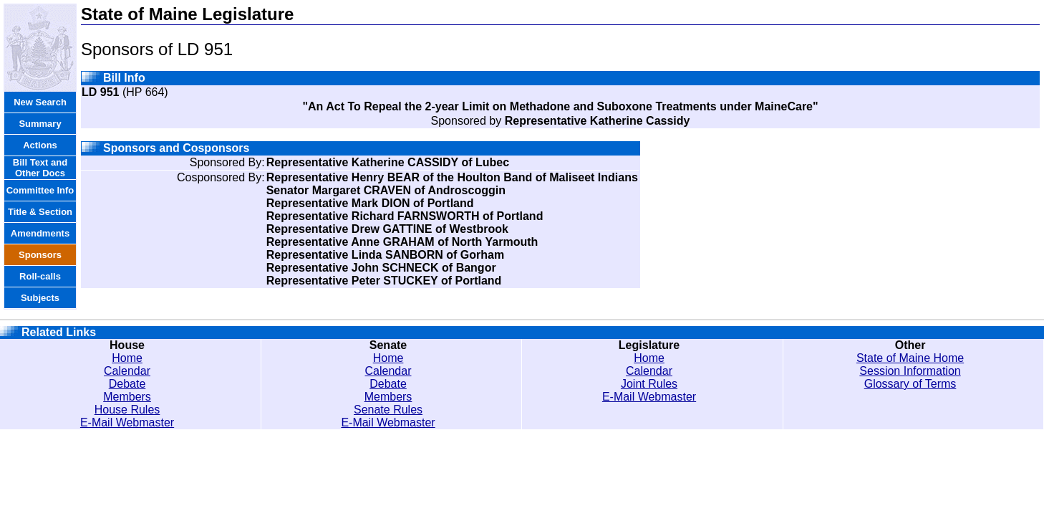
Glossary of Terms (910, 384)
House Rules (127, 409)
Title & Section (40, 211)
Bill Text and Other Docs (40, 167)
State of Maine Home (910, 358)
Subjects (40, 297)
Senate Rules (388, 409)
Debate (127, 384)
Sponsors (40, 254)
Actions (40, 145)
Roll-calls (40, 276)
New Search (40, 102)
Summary (40, 123)
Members (127, 397)
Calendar (127, 371)
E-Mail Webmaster (127, 422)
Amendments (40, 233)
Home (127, 358)
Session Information (909, 371)
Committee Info (40, 190)
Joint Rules (649, 384)
